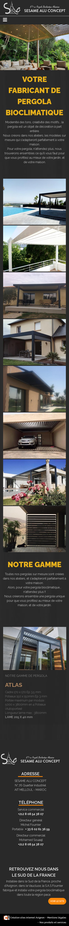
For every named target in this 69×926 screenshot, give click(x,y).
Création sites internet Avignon (24, 917)
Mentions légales (56, 917)
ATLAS (11, 685)
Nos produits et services (53, 922)
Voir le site (57, 901)
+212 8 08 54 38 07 (31, 814)
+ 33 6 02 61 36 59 (37, 829)
